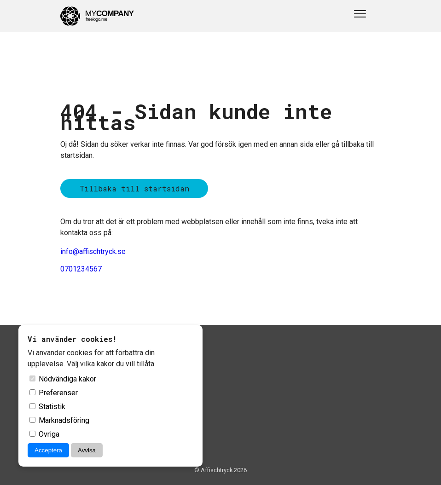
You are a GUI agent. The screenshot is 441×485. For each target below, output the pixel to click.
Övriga (44, 434)
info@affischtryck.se (93, 251)
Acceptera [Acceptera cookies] (48, 450)
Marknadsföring (59, 420)
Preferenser (53, 392)
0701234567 (81, 269)
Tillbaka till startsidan (134, 188)
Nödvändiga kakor (62, 379)
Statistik (47, 406)
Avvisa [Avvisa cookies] (87, 450)
